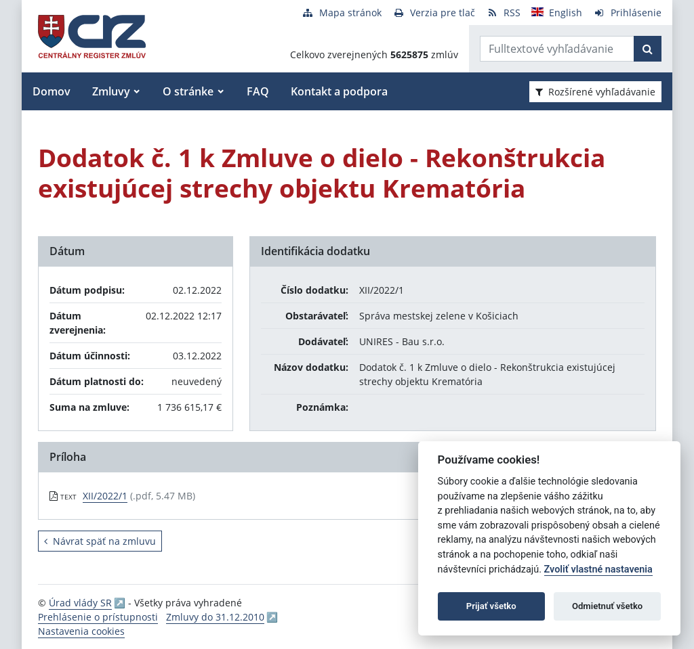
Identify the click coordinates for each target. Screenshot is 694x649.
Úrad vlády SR (80, 602)
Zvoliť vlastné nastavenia (598, 569)
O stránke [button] (188, 91)
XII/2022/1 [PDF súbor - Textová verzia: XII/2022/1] (105, 495)
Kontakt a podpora (339, 91)
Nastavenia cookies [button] (81, 631)
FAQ (258, 91)
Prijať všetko (491, 606)
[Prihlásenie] (627, 12)
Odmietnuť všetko (607, 606)
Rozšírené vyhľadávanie (595, 91)
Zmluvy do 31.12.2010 (215, 616)
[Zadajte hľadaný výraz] (557, 49)
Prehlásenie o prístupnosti (98, 616)
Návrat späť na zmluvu (100, 541)
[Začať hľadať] (647, 49)
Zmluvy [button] (111, 91)
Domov (51, 91)
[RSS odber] (503, 12)
